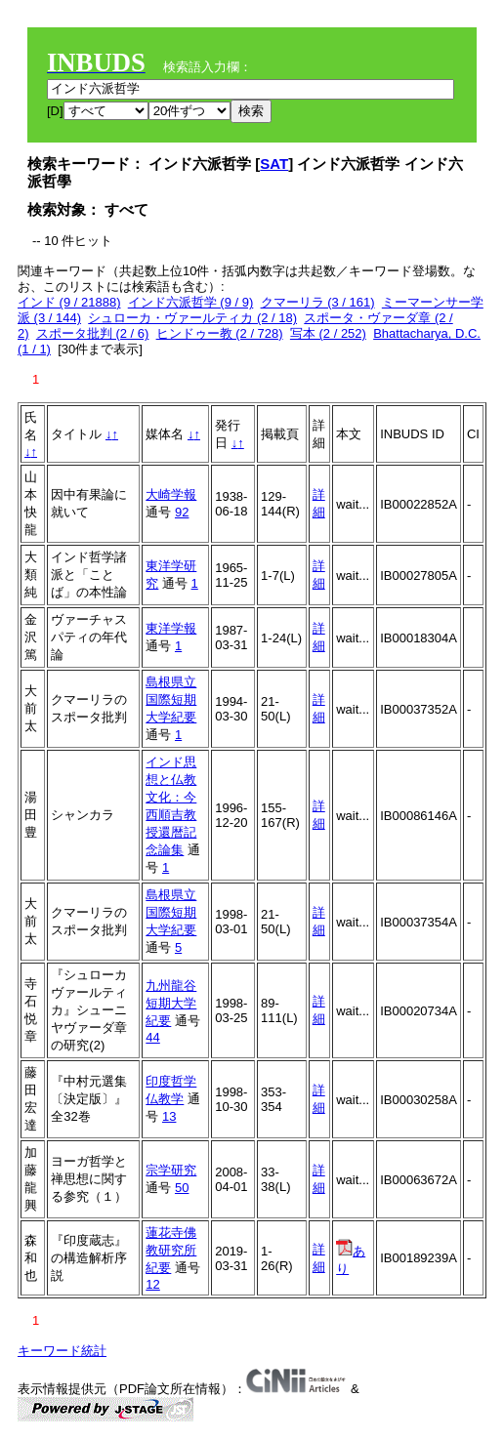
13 (169, 1116)
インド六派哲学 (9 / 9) (191, 302)
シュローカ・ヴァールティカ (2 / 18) (192, 317)
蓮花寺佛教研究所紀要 (171, 1250)
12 (152, 1284)
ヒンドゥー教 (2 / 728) (219, 333)
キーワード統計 (62, 1350)
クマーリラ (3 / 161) (318, 302)
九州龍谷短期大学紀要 (171, 1003)
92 (182, 512)
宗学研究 (171, 1170)
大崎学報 (171, 494)
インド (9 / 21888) (69, 302)
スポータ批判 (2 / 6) (92, 333)
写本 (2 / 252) (328, 333)
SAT (274, 163)
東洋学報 (171, 628)
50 (182, 1187)
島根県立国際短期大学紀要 (171, 699)
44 (152, 1037)
